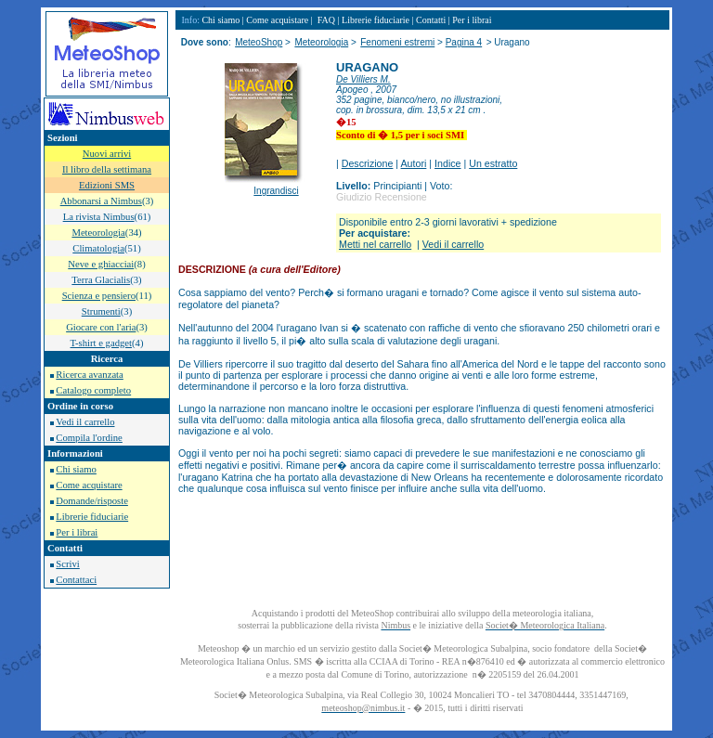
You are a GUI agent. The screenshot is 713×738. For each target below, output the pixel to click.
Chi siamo (76, 469)
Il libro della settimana (106, 169)
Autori (414, 163)
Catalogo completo (93, 390)
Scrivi (67, 564)
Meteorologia (321, 42)
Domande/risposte (92, 501)
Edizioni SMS (107, 185)
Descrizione (368, 163)
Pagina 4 (464, 42)
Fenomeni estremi (397, 42)
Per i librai (76, 532)
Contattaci (76, 580)
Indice (447, 163)
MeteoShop (258, 42)
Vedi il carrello (85, 422)
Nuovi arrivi (107, 154)
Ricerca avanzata (89, 374)
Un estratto (493, 163)
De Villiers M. (363, 79)
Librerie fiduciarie (92, 516)
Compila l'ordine (89, 438)
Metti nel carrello (375, 244)
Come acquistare (89, 485)
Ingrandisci (275, 191)
